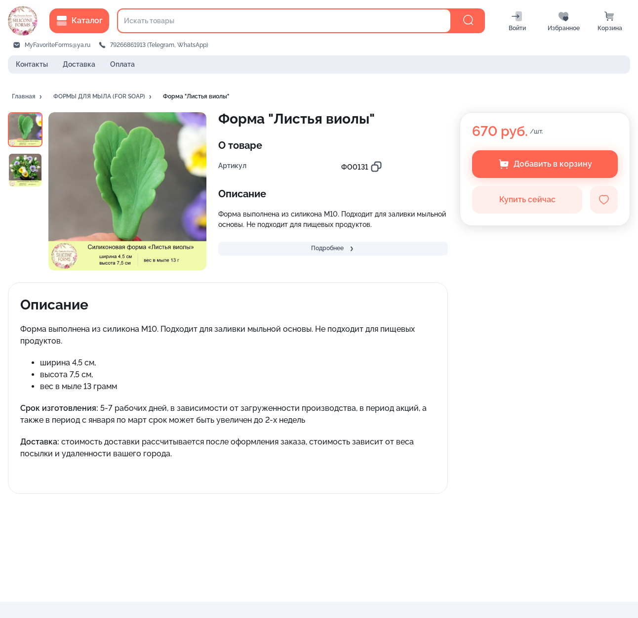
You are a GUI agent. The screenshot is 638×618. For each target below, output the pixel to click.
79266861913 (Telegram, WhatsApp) (159, 45)
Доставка (79, 64)
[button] (27, 96)
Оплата (122, 64)
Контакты (32, 64)
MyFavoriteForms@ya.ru (57, 45)
